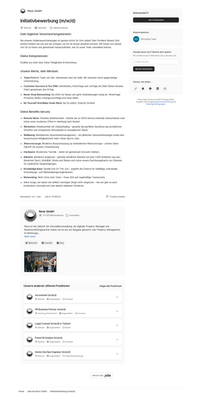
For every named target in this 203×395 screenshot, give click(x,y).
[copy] (135, 88)
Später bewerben (143, 69)
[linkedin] (157, 88)
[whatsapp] (142, 88)
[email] (164, 88)
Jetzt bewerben (156, 20)
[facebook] (150, 88)
